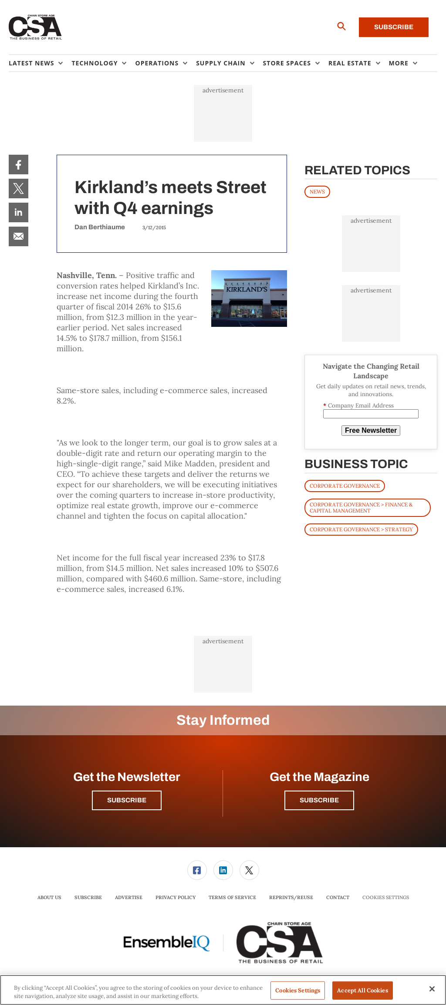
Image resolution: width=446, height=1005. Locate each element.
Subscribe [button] (126, 800)
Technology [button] (94, 63)
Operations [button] (157, 63)
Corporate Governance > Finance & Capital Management (361, 507)
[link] (18, 164)
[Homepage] (35, 27)
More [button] (399, 63)
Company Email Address (358, 405)
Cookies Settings (385, 897)
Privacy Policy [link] (175, 897)
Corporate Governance (345, 485)
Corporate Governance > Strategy (361, 529)
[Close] (432, 988)
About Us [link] (49, 897)
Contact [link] (337, 897)
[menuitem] (40, 63)
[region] (223, 990)
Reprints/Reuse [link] (291, 897)
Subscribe (393, 27)
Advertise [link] (128, 897)
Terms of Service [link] (232, 897)
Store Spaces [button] (287, 63)
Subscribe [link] (88, 897)
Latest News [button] (31, 63)
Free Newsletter (371, 430)
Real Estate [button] (350, 63)
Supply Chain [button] (220, 63)
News (317, 191)
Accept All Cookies (362, 990)
